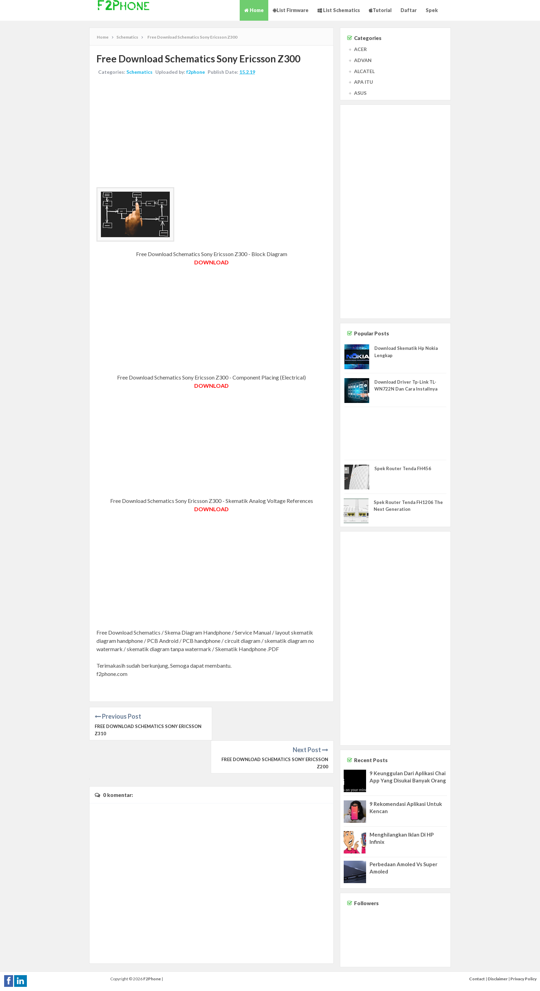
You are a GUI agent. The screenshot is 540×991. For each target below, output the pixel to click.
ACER (360, 49)
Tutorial (380, 10)
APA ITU (363, 82)
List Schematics (339, 10)
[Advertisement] (211, 132)
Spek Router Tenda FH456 (402, 468)
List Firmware (291, 10)
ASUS (360, 93)
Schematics (139, 72)
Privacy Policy (523, 978)
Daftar (409, 10)
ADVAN (363, 60)
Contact (477, 978)
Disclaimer (498, 978)
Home (254, 10)
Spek (432, 10)
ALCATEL (364, 71)
